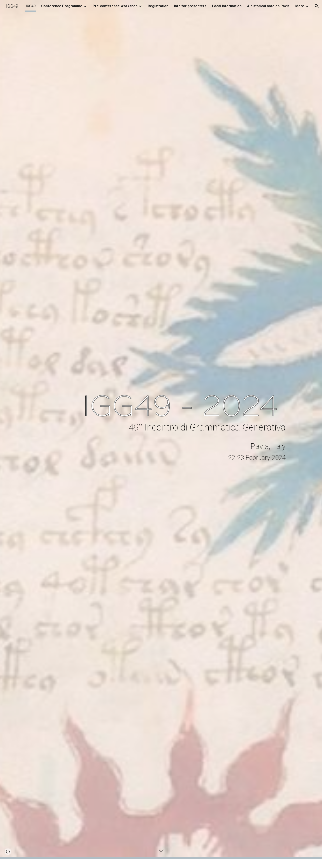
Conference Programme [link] (61, 6)
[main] (182, 427)
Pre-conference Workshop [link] (115, 6)
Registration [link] (158, 6)
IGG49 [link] (30, 6)
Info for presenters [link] (190, 6)
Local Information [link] (226, 6)
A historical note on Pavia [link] (268, 6)
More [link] (299, 6)
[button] (316, 6)
